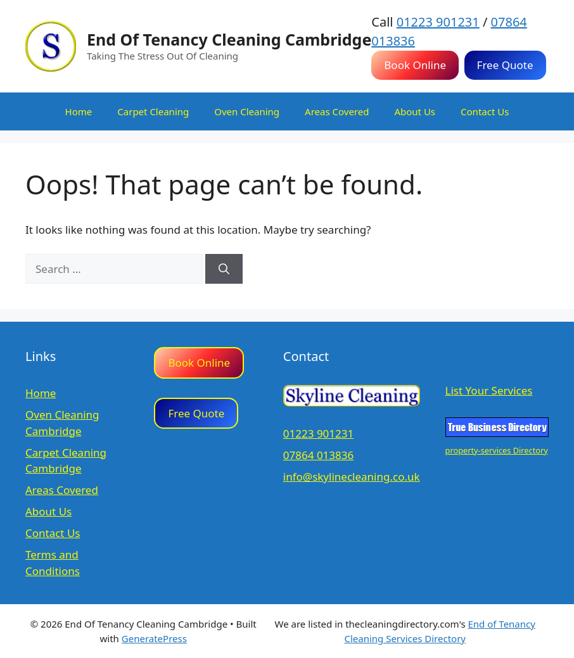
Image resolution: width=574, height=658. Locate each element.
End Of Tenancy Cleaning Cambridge (229, 39)
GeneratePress (154, 638)
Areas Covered (337, 111)
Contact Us (485, 111)
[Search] (224, 269)
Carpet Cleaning (153, 111)
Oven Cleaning (246, 111)
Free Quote (505, 65)
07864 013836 (318, 455)
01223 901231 (438, 21)
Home (78, 111)
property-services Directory (496, 450)
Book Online (415, 65)
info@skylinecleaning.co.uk (351, 476)
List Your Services (489, 390)
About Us (414, 111)
